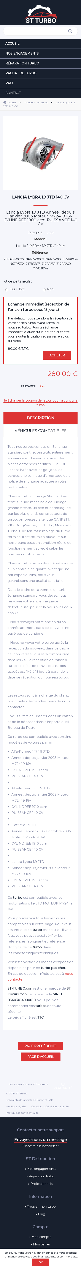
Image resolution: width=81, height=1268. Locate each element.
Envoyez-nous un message (40, 1139)
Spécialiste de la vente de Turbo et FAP (29, 1099)
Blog (41, 1214)
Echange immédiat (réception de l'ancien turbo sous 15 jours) (38, 307)
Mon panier (41, 1244)
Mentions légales (16, 1106)
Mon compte (41, 1237)
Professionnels (41, 1184)
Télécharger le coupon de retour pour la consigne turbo (40, 403)
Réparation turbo (41, 1176)
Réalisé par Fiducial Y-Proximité (28, 1084)
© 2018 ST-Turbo (16, 1093)
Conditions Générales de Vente (49, 1106)
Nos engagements (41, 1169)
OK (40, 1262)
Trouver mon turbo (41, 1206)
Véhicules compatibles (41, 430)
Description (40, 418)
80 (18, 349)
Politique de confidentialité (22, 1112)
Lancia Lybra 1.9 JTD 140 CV (40, 197)
